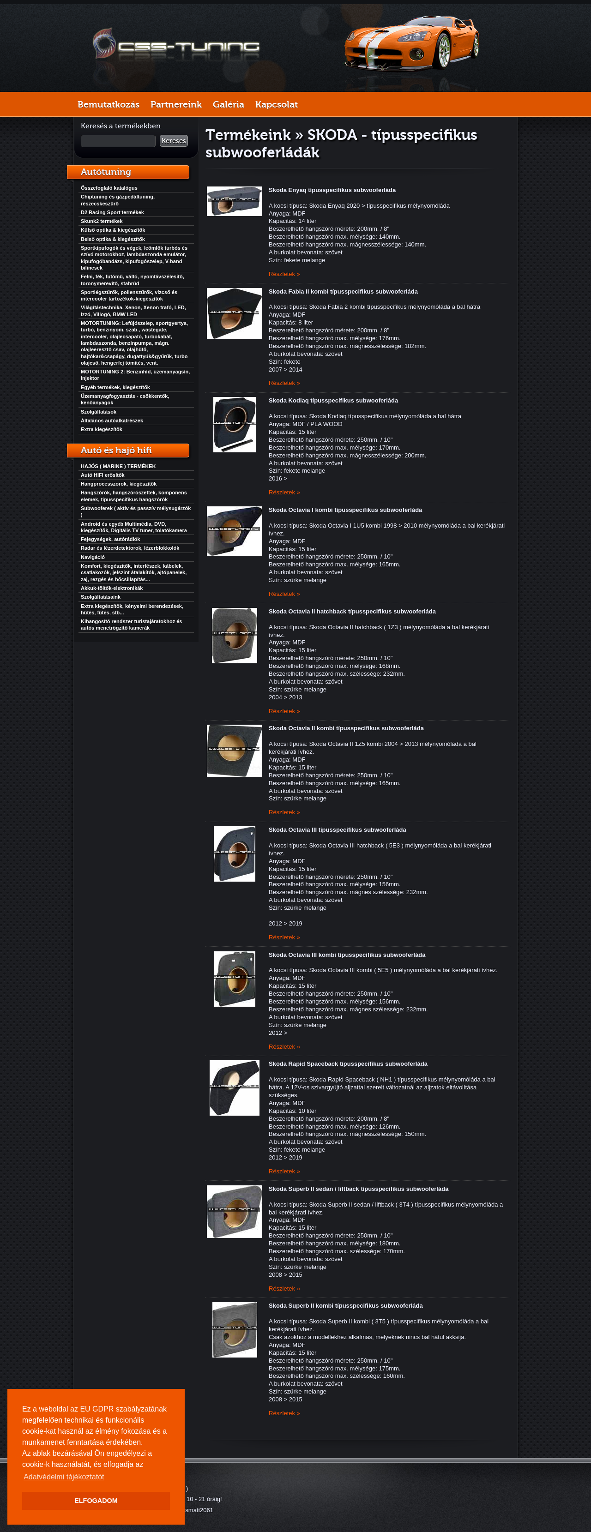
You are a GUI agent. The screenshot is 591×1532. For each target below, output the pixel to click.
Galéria (228, 104)
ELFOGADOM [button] (96, 1500)
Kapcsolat (276, 104)
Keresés (174, 141)
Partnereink (176, 104)
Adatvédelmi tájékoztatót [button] (64, 1477)
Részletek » (284, 273)
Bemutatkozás (108, 104)
